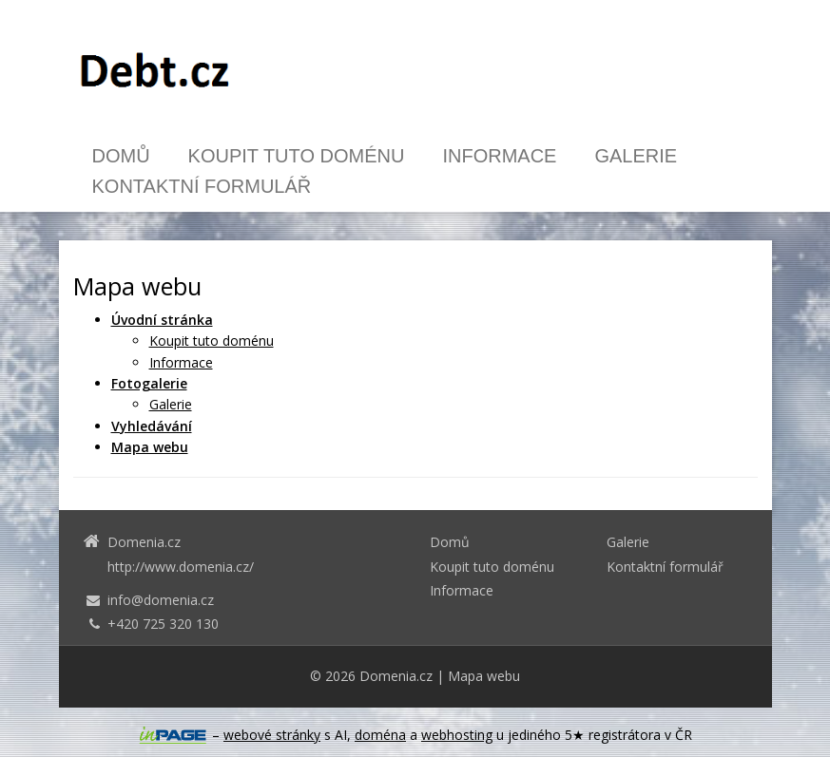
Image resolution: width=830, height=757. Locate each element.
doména (380, 735)
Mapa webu (484, 676)
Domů (121, 155)
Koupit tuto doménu (296, 155)
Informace (499, 155)
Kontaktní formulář (202, 186)
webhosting (456, 735)
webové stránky (271, 735)
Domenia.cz (396, 676)
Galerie (635, 155)
